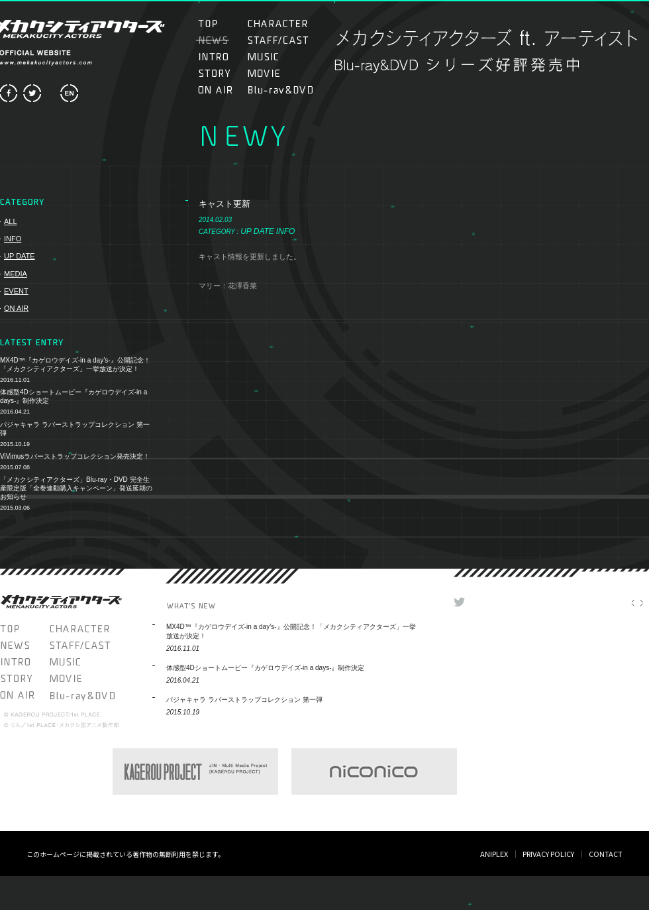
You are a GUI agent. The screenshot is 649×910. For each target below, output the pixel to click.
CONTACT (606, 853)
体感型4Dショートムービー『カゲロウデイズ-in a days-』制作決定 (73, 396)
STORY (221, 73)
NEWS (25, 645)
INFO (12, 239)
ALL (10, 221)
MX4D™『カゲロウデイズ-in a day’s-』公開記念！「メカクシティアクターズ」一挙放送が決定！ (75, 364)
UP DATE (19, 256)
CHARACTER (278, 23)
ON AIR (221, 89)
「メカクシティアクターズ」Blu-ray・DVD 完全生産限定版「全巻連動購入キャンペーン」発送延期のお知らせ (76, 488)
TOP (221, 23)
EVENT (16, 291)
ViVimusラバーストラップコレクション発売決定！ (75, 456)
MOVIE (278, 73)
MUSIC (270, 56)
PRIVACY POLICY (548, 853)
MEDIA (15, 274)
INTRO (221, 56)
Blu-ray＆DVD (280, 89)
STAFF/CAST (278, 40)
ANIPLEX (494, 853)
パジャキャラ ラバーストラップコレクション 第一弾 (75, 429)
